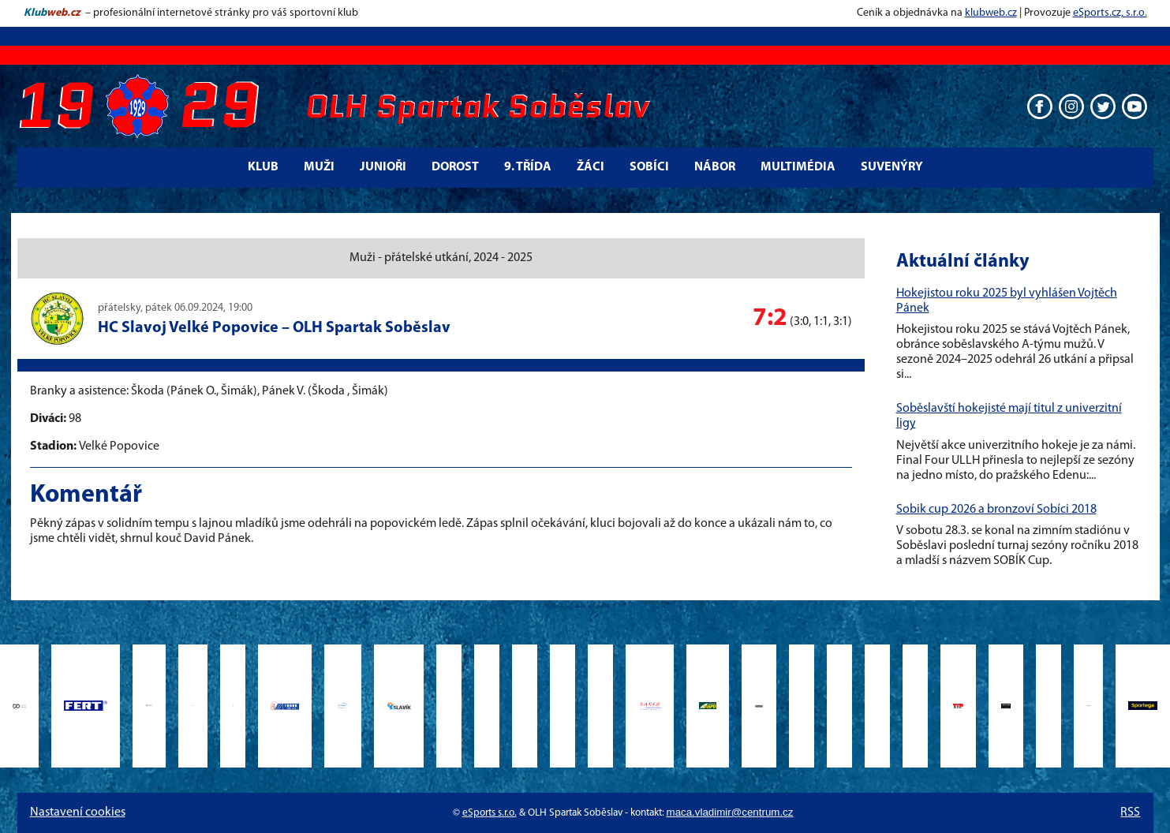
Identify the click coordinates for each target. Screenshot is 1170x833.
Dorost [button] (455, 167)
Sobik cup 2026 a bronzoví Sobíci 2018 (996, 509)
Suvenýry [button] (892, 167)
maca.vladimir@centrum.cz (730, 812)
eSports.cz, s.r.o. (1110, 13)
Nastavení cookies (77, 812)
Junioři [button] (383, 167)
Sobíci (649, 167)
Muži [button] (319, 167)
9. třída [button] (527, 167)
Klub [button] (263, 167)
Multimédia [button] (798, 167)
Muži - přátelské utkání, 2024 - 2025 (441, 258)
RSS (1130, 812)
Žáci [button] (590, 167)
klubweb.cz (991, 13)
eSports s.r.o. (489, 813)
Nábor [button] (714, 167)
